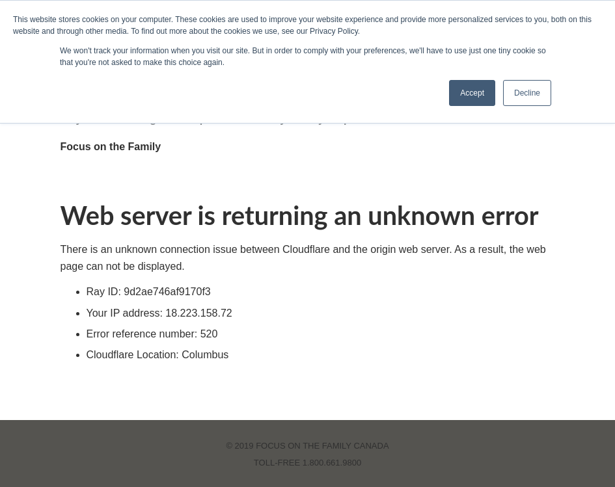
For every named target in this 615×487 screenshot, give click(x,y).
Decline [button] (527, 93)
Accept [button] (472, 93)
